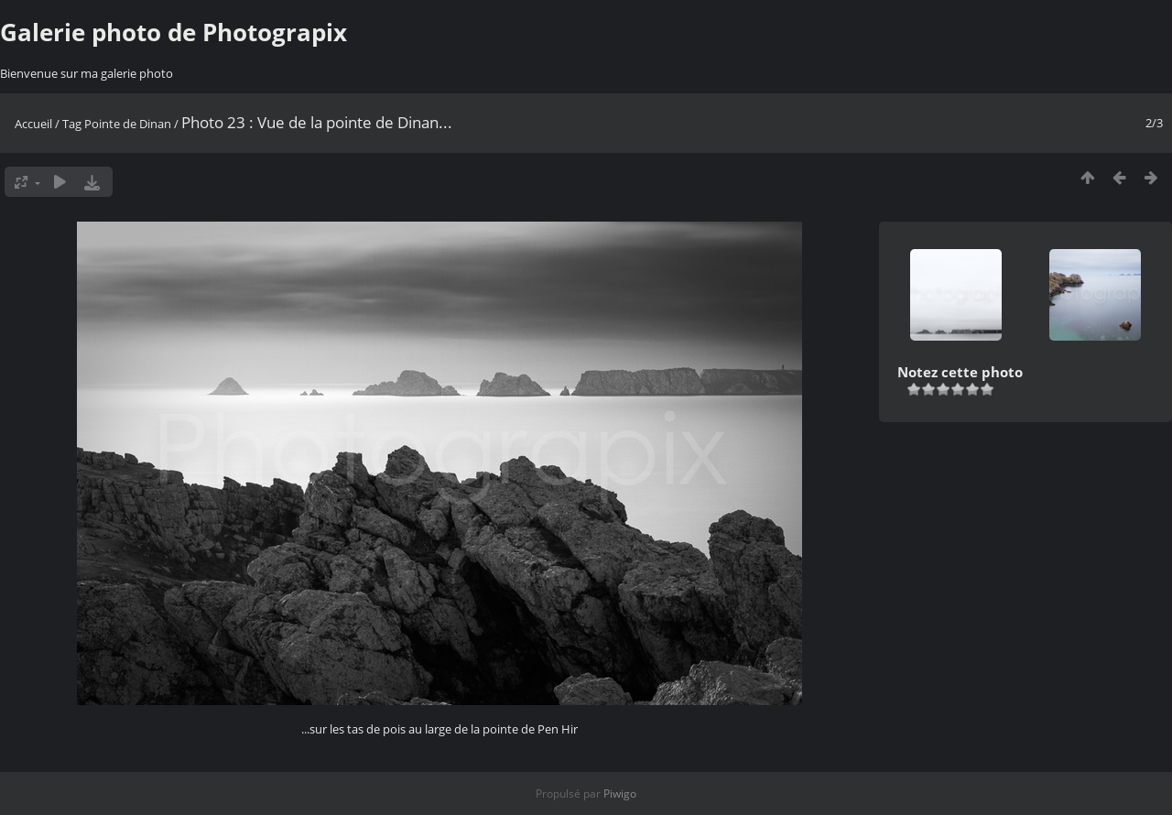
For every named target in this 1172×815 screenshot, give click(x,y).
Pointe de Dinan (127, 123)
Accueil (33, 123)
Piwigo (619, 793)
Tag (71, 123)
